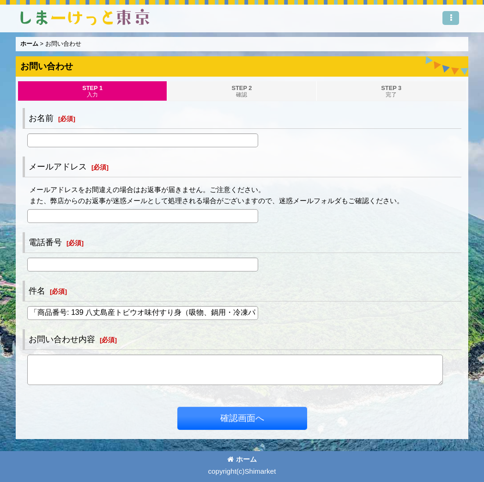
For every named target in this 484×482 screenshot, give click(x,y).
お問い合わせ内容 (62, 339)
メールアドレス (58, 166)
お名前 (41, 118)
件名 (37, 290)
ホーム (242, 459)
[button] (450, 18)
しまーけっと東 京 (85, 17)
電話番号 (45, 242)
